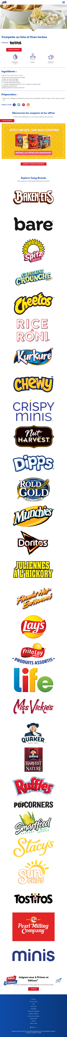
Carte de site (33, 1006)
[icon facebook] (14, 104)
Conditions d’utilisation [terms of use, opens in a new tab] (32, 1014)
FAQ (33, 1004)
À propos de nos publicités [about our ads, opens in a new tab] (33, 1016)
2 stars (49, 64)
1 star (48, 64)
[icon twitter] (18, 104)
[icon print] (28, 104)
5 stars (54, 64)
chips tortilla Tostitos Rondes (15, 75)
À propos (33, 999)
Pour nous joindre (33, 1001)
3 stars (51, 64)
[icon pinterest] (23, 104)
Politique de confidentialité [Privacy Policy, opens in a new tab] (33, 1011)
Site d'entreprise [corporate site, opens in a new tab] (32, 1019)
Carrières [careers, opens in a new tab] (31, 1021)
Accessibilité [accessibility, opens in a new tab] (31, 1009)
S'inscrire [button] (33, 989)
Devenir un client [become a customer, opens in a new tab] (32, 1024)
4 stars (52, 64)
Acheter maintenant (13, 49)
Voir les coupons (7, 120)
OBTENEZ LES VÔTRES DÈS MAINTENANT (33, 164)
